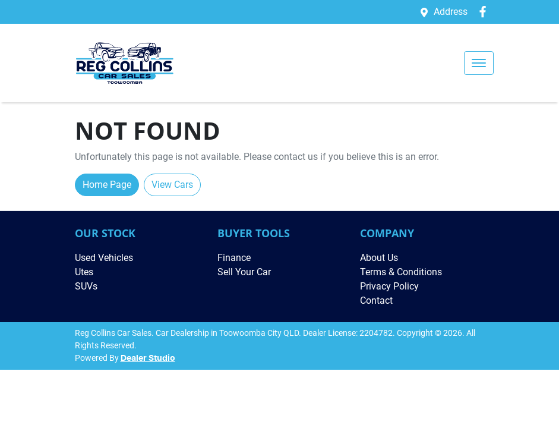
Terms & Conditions (401, 272)
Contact (376, 300)
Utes (84, 272)
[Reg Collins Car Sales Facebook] (485, 11)
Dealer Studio (148, 358)
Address (451, 11)
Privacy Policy (389, 286)
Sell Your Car (244, 272)
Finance (234, 257)
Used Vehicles (104, 257)
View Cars (172, 184)
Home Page (107, 184)
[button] (479, 63)
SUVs (86, 286)
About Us (379, 257)
